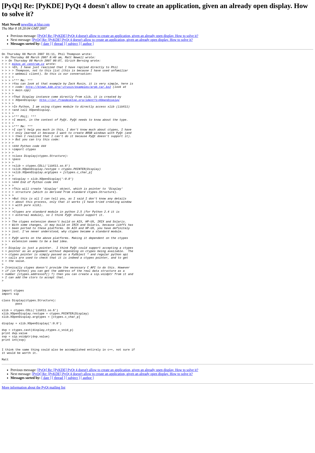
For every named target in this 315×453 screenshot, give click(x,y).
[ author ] (87, 44)
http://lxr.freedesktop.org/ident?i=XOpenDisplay (79, 110)
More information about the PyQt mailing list (33, 449)
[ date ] (46, 44)
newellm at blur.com (35, 24)
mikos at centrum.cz (28, 66)
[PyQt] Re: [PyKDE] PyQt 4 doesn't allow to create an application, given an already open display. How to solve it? (117, 36)
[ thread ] (58, 44)
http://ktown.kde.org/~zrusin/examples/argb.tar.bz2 (68, 94)
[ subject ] (73, 44)
